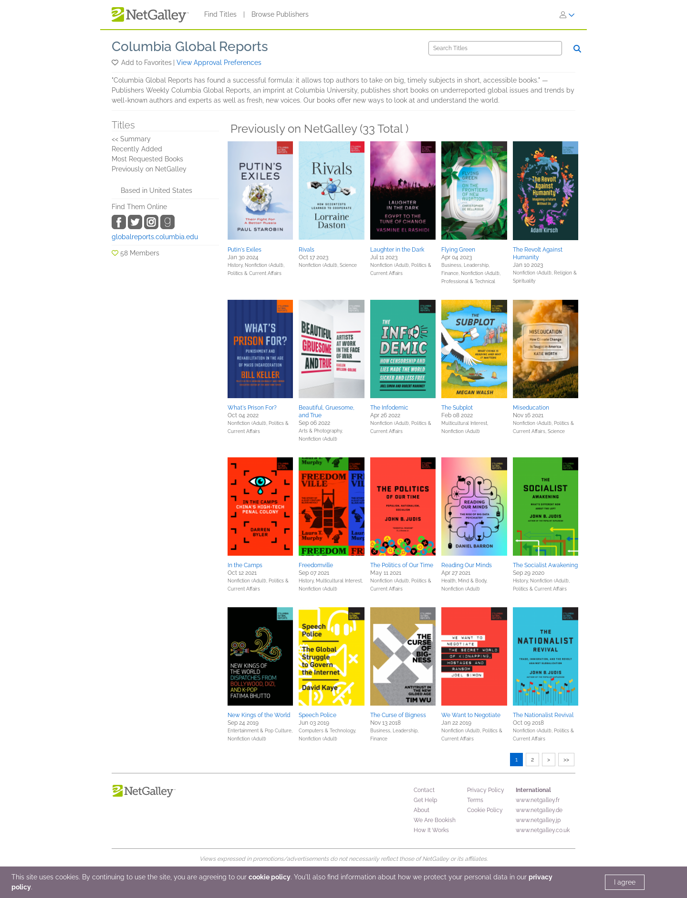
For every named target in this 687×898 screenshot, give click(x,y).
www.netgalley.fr (538, 800)
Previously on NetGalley (149, 169)
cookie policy (270, 877)
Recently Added (137, 149)
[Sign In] (567, 14)
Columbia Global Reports (190, 46)
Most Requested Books (147, 159)
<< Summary (131, 139)
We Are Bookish (435, 820)
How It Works (431, 830)
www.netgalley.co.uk (543, 830)
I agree (624, 882)
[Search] (495, 48)
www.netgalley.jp (538, 820)
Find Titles (220, 14)
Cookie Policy (485, 810)
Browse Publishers (280, 14)
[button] (116, 62)
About (421, 810)
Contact (424, 790)
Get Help (425, 800)
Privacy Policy (485, 790)
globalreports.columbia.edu (155, 237)
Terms (475, 800)
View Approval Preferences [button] (219, 62)
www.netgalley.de (539, 810)
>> (566, 759)
